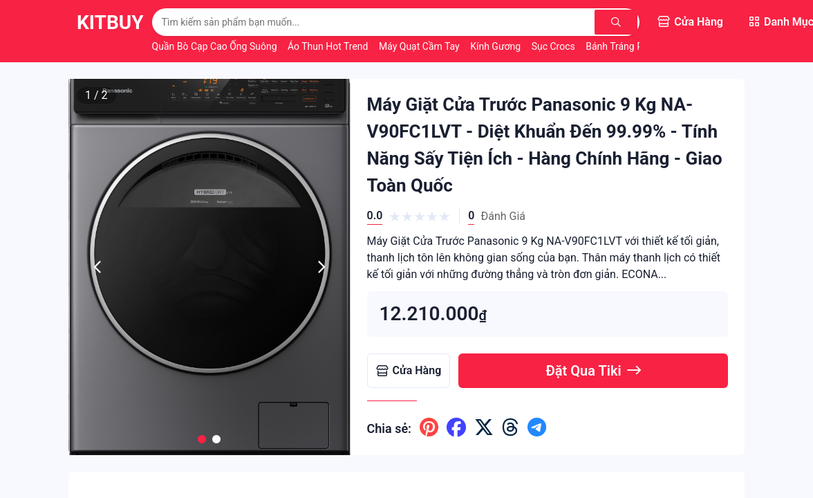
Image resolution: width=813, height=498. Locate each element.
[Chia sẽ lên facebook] (456, 428)
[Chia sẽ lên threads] (510, 428)
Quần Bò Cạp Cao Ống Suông (215, 46)
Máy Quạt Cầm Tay (420, 46)
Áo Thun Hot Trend (329, 46)
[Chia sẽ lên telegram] (536, 428)
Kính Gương (496, 46)
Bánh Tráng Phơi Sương (637, 46)
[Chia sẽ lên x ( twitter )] (484, 428)
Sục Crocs (555, 46)
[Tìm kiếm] (616, 22)
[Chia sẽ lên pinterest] (429, 428)
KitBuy (110, 22)
